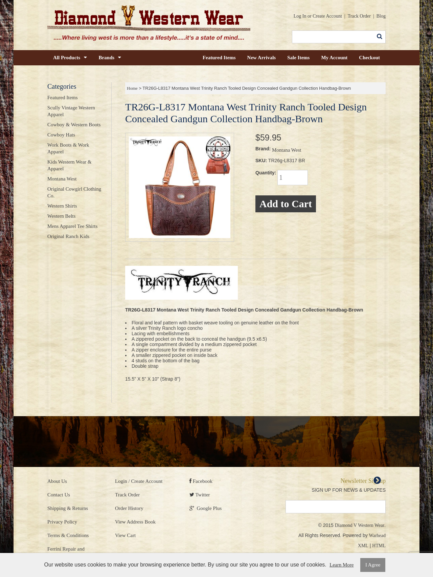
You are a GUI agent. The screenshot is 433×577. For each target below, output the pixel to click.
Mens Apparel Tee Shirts (72, 226)
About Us (57, 481)
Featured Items (219, 57)
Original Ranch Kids (68, 236)
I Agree (373, 565)
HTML (379, 545)
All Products (70, 57)
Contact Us (58, 494)
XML (363, 545)
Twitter (199, 494)
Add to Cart (285, 203)
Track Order (359, 16)
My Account (334, 57)
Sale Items (298, 57)
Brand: (263, 148)
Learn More (341, 565)
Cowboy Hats (61, 134)
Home (132, 88)
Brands (109, 57)
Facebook (200, 481)
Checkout (369, 57)
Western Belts (61, 216)
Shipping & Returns (67, 508)
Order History (129, 508)
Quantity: (265, 172)
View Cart (125, 535)
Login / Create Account (138, 481)
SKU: (261, 160)
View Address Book (135, 522)
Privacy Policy (62, 522)
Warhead (377, 535)
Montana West (286, 150)
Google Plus (205, 508)
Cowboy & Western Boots (73, 124)
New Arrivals (261, 57)
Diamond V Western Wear (359, 525)
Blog (381, 16)
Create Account (327, 16)
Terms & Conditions (68, 535)
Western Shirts (62, 206)
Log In (300, 16)
